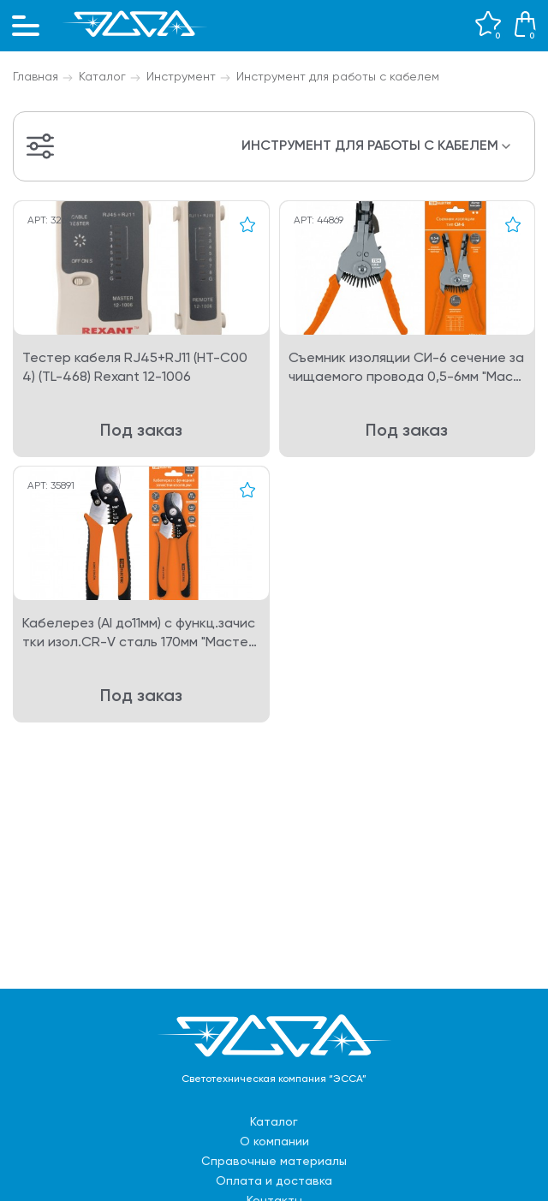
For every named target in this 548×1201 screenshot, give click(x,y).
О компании (274, 1142)
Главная (35, 77)
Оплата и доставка (274, 1181)
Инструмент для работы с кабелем (337, 77)
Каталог (102, 77)
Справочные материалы (274, 1162)
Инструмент (181, 77)
